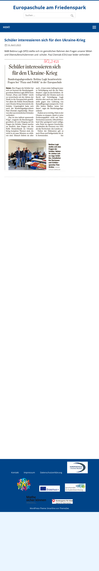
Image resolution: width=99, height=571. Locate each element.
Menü (6, 27)
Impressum (29, 473)
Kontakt (15, 473)
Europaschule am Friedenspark (49, 7)
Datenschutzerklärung (51, 473)
